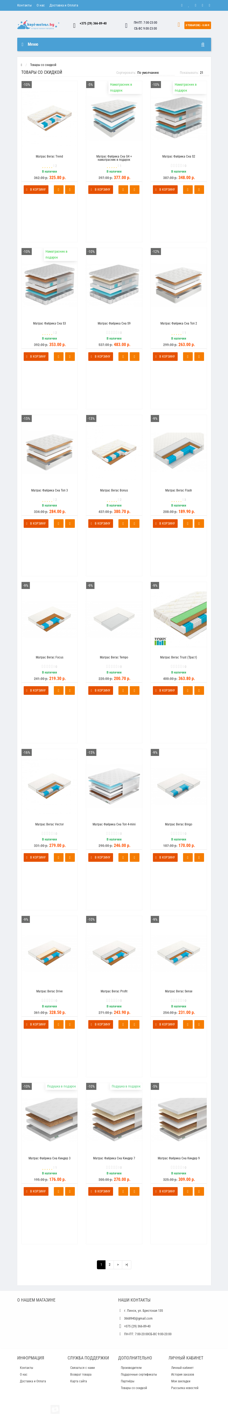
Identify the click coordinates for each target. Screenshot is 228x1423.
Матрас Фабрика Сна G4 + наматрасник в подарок (114, 158)
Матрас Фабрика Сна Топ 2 (178, 323)
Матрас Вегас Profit (114, 991)
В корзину (35, 189)
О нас (41, 5)
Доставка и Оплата (64, 5)
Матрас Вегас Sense (178, 991)
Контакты (24, 5)
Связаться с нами (82, 1368)
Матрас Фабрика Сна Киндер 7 (114, 1158)
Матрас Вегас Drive (49, 991)
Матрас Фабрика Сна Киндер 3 (50, 1158)
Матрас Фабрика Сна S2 (178, 156)
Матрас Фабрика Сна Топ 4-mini (114, 824)
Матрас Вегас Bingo (178, 824)
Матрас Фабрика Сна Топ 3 (49, 490)
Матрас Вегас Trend (49, 156)
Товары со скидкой (43, 65)
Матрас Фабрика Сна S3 (49, 323)
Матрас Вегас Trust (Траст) (178, 657)
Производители (131, 1368)
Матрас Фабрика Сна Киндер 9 (179, 1158)
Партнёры (127, 1381)
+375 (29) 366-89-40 (93, 23)
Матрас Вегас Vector (49, 824)
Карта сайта (78, 1381)
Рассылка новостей (184, 1388)
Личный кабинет (182, 1368)
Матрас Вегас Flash (178, 490)
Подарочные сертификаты (139, 1374)
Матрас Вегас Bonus (114, 490)
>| (126, 1264)
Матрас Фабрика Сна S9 (114, 323)
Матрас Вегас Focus (49, 657)
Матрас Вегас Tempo (114, 657)
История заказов (182, 1374)
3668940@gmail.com (138, 1318)
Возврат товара (81, 1374)
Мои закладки (180, 1381)
